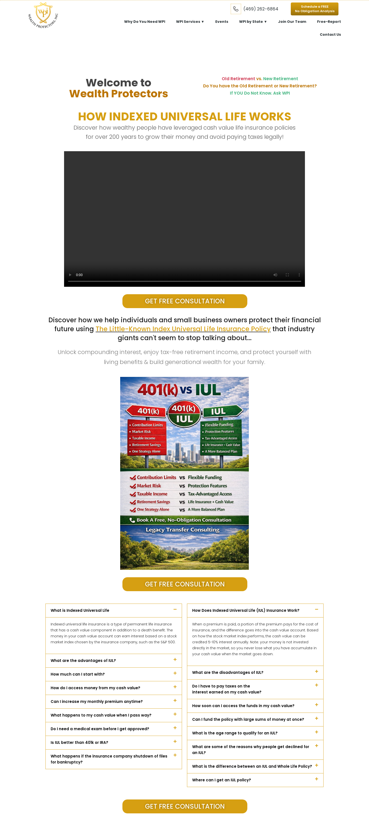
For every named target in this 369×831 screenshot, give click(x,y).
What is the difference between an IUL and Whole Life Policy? (252, 766)
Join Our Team (292, 21)
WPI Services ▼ (190, 21)
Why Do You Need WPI (144, 21)
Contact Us (330, 34)
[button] (114, 610)
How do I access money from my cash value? (95, 687)
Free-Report (329, 21)
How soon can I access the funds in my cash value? (243, 705)
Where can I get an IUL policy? (221, 780)
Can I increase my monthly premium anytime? (97, 701)
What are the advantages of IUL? (83, 660)
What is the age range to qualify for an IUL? (235, 733)
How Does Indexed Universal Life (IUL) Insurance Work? (245, 610)
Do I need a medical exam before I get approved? (100, 728)
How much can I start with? (78, 674)
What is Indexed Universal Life (80, 610)
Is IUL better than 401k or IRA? (79, 742)
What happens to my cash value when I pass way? (101, 715)
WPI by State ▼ (253, 21)
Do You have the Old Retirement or (260, 86)
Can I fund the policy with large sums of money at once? (248, 719)
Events (221, 21)
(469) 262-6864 (260, 9)
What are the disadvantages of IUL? (227, 672)
